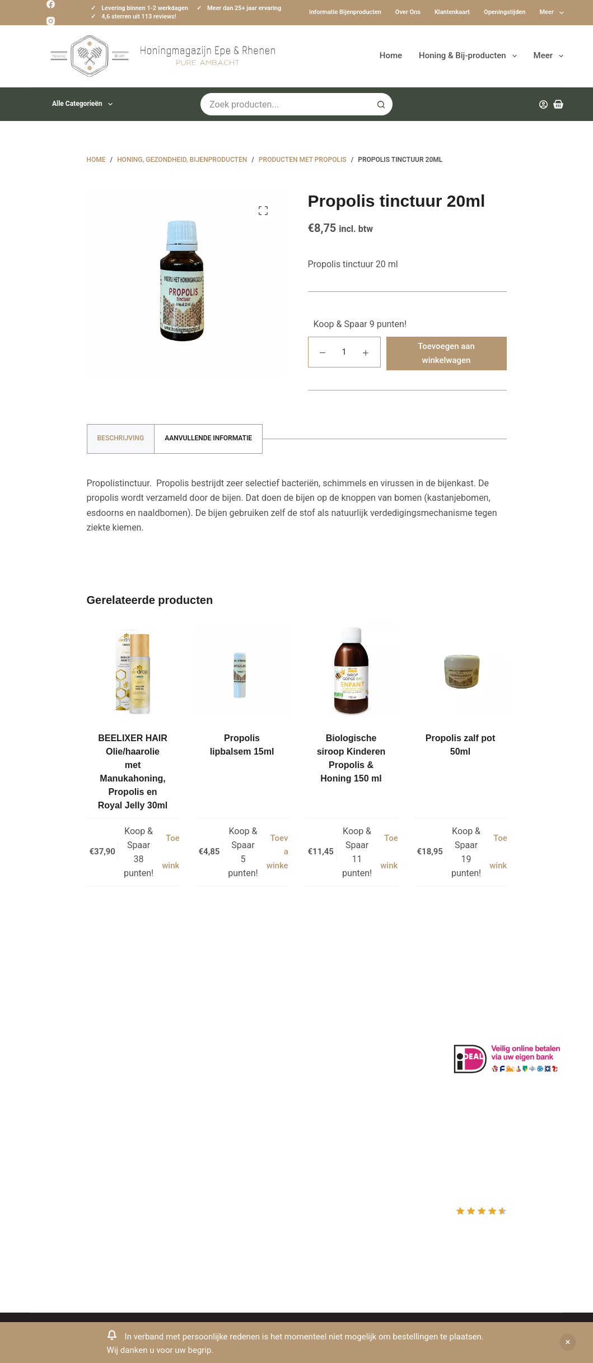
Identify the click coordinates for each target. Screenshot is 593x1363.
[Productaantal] (344, 352)
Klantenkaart (452, 12)
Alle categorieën (84, 104)
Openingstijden (504, 12)
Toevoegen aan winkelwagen (446, 353)
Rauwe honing (198, 1123)
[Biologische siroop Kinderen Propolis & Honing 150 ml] (351, 671)
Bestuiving (191, 1049)
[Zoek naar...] (285, 104)
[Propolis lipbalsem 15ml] (242, 671)
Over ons (408, 12)
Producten (331, 1005)
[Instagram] (50, 21)
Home (391, 55)
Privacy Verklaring (205, 1064)
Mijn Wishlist (336, 1034)
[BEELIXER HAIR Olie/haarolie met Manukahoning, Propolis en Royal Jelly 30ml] (133, 671)
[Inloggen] (543, 104)
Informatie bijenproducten (345, 12)
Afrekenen (331, 1064)
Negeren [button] (567, 1342)
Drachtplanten (198, 1020)
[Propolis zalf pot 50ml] (460, 671)
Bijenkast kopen (202, 1093)
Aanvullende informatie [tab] (208, 438)
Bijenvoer (188, 1108)
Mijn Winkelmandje (348, 1049)
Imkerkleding (195, 1138)
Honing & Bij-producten (470, 56)
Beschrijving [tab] (120, 438)
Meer (551, 13)
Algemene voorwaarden (217, 1078)
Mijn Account (337, 1020)
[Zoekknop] (381, 104)
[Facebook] (50, 4)
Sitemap (186, 1152)
